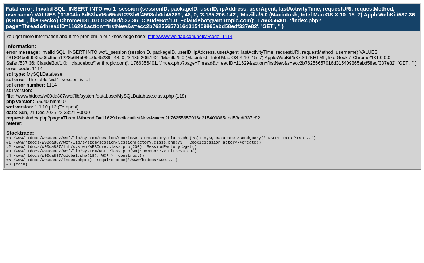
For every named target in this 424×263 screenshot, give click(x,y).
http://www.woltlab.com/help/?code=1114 (190, 36)
